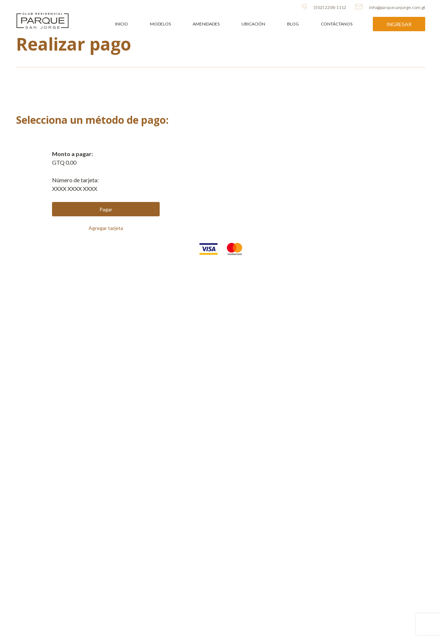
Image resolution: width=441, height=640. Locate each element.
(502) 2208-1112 (323, 7)
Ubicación (253, 24)
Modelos (160, 24)
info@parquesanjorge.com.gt (390, 7)
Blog (293, 24)
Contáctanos (336, 24)
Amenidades (206, 24)
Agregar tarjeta (106, 228)
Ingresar (399, 24)
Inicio (121, 24)
